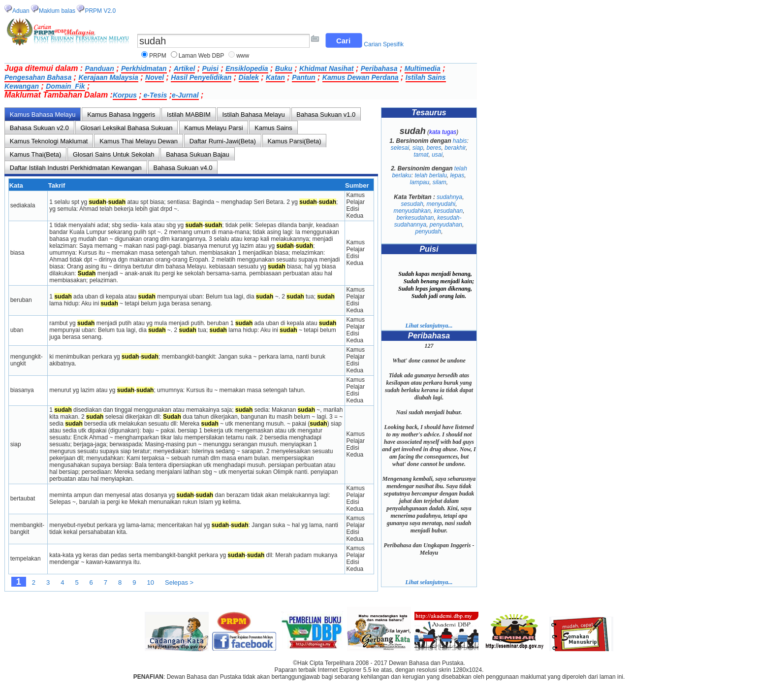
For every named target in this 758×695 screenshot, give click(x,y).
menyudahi (440, 203)
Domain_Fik (65, 86)
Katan (275, 77)
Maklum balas (57, 10)
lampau (419, 182)
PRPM (157, 55)
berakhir (455, 147)
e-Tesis (154, 95)
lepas (457, 175)
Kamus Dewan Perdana (360, 77)
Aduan (21, 10)
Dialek (249, 77)
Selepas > (179, 582)
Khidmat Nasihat (326, 68)
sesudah (412, 203)
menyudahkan (411, 210)
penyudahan (446, 224)
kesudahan (448, 210)
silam (439, 182)
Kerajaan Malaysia (108, 77)
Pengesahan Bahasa (37, 77)
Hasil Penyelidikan (201, 77)
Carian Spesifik (384, 44)
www (242, 55)
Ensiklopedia (246, 68)
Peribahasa (379, 68)
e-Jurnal (185, 95)
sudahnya (449, 197)
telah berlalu (430, 175)
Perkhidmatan (144, 68)
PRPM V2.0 (100, 10)
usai (437, 154)
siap (417, 147)
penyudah (428, 231)
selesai (400, 147)
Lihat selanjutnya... (428, 325)
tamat (420, 154)
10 (150, 582)
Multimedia (423, 68)
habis (460, 140)
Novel (154, 77)
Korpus (125, 95)
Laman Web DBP (201, 55)
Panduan (99, 68)
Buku (283, 68)
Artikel (184, 68)
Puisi (210, 68)
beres (433, 147)
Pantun (303, 77)
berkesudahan (415, 217)
